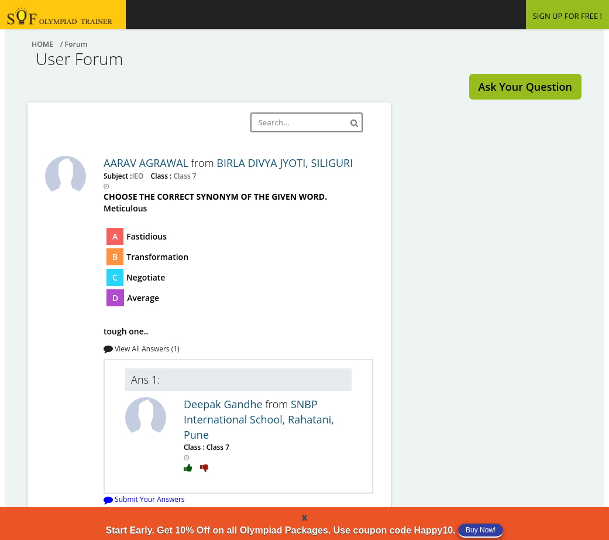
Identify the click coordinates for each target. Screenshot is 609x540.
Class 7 (183, 175)
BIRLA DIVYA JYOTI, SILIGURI (284, 163)
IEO (139, 175)
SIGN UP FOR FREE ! (567, 16)
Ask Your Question (525, 87)
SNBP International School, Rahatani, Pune (259, 419)
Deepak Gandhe (224, 404)
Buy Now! (481, 530)
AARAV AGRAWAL (147, 163)
